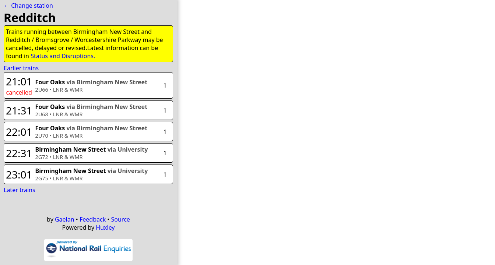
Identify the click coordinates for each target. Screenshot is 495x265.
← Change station (28, 5)
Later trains (19, 190)
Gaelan (64, 219)
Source (120, 219)
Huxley (105, 227)
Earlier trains (21, 68)
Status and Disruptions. (63, 56)
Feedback (93, 219)
